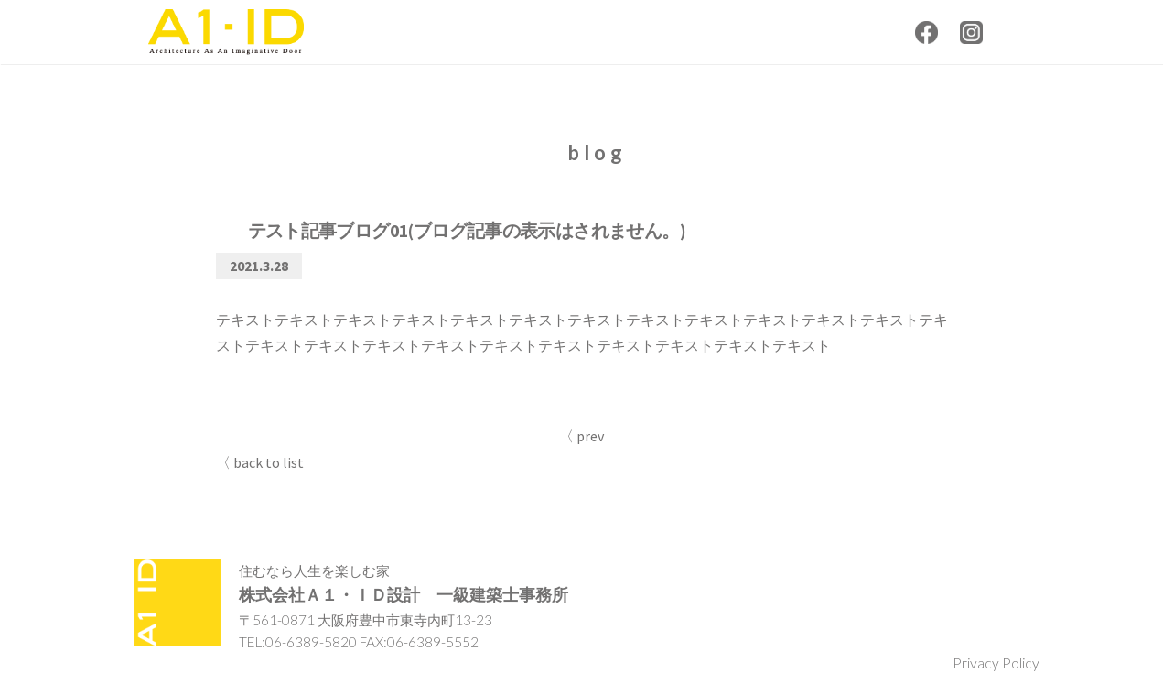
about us (624, 29)
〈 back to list (260, 464)
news (549, 29)
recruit (866, 29)
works (708, 29)
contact (789, 29)
